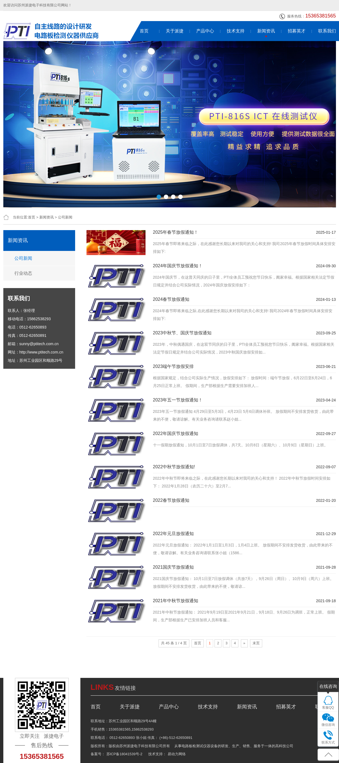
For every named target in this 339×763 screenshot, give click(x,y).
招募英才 (296, 31)
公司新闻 (65, 217)
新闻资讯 (266, 31)
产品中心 (205, 31)
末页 (256, 643)
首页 (144, 31)
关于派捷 (174, 31)
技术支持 (235, 31)
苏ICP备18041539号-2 (124, 754)
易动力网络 (177, 754)
